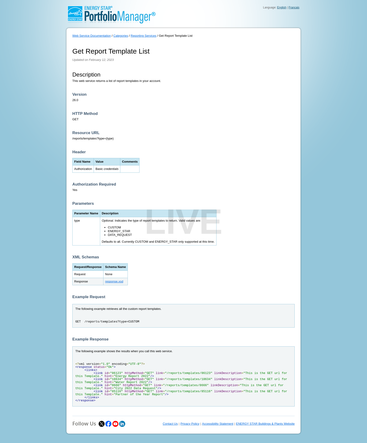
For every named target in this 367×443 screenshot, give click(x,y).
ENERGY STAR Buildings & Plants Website (265, 423)
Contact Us (170, 423)
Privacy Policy (189, 423)
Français (294, 7)
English (281, 7)
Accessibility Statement (217, 423)
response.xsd (114, 281)
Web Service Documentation (91, 35)
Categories (120, 35)
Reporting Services (143, 35)
